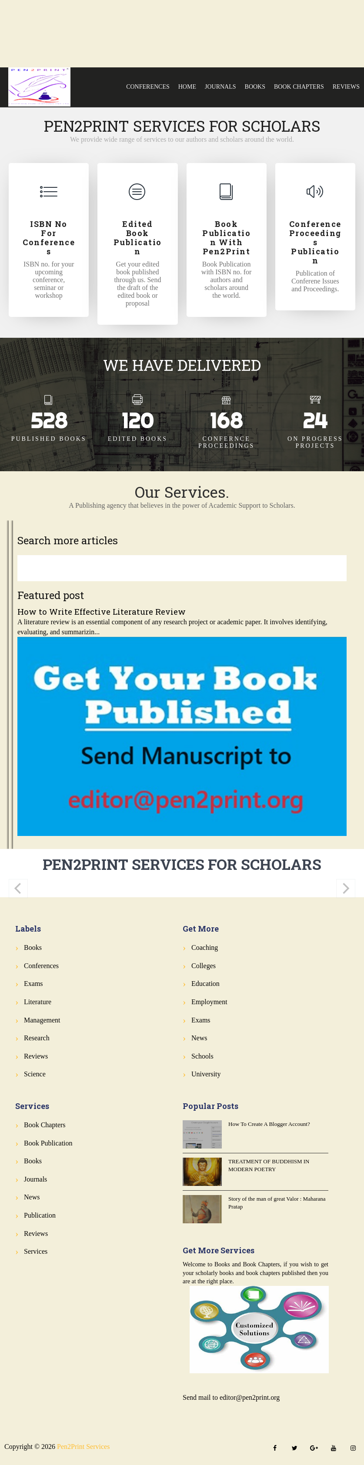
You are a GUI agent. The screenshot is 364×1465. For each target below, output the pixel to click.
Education (205, 983)
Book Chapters (299, 86)
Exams (33, 983)
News (199, 1038)
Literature (37, 1002)
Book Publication (48, 1143)
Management (42, 1020)
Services (35, 1251)
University (206, 1074)
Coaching (204, 947)
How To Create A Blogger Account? (269, 1124)
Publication (40, 1215)
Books (255, 86)
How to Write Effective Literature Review (101, 611)
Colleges (203, 965)
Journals (220, 86)
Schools (202, 1056)
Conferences (148, 86)
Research (37, 1038)
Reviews (346, 86)
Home (187, 86)
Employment (209, 1002)
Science (35, 1074)
